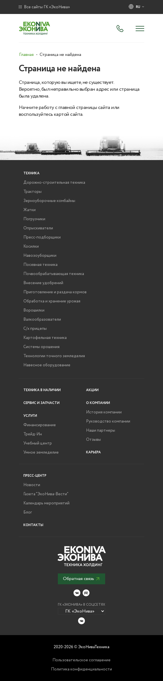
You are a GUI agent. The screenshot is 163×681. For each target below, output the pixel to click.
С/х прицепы (35, 329)
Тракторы (32, 192)
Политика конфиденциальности (81, 669)
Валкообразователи (42, 319)
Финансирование (39, 425)
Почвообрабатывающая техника (53, 274)
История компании (104, 412)
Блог (27, 512)
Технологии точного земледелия (54, 356)
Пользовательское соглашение (81, 660)
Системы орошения (41, 347)
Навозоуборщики (39, 255)
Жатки (29, 210)
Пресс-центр (34, 475)
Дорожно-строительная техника (54, 182)
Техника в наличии (42, 390)
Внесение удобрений (43, 283)
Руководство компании (108, 421)
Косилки (31, 246)
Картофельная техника (45, 338)
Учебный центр (37, 443)
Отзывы (93, 439)
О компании (98, 403)
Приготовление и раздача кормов (55, 292)
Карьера (93, 452)
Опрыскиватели (38, 228)
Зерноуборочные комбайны (49, 201)
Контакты (33, 525)
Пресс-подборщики (42, 237)
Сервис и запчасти (41, 403)
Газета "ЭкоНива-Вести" (45, 494)
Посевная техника (40, 265)
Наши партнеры (100, 430)
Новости (31, 485)
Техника (31, 173)
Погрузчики (34, 219)
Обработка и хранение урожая (51, 301)
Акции (92, 390)
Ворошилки (33, 310)
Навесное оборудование (46, 365)
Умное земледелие (41, 452)
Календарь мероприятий (46, 503)
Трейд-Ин (32, 434)
